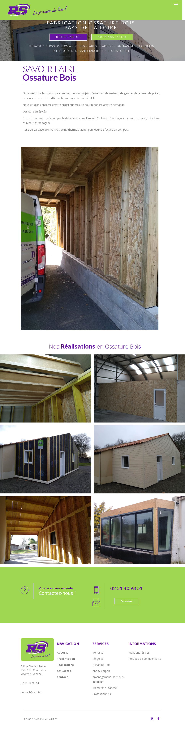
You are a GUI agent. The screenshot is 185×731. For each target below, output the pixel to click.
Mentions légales (138, 652)
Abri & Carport (101, 671)
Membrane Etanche (104, 688)
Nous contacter (112, 37)
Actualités (64, 671)
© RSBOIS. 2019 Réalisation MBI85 (40, 719)
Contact (62, 677)
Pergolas (53, 46)
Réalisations (65, 665)
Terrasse (34, 46)
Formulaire (126, 601)
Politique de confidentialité (144, 658)
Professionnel (119, 51)
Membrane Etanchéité (87, 51)
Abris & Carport (101, 46)
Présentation (66, 658)
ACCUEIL (62, 652)
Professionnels (101, 694)
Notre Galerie (68, 37)
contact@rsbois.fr (32, 692)
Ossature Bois (74, 46)
